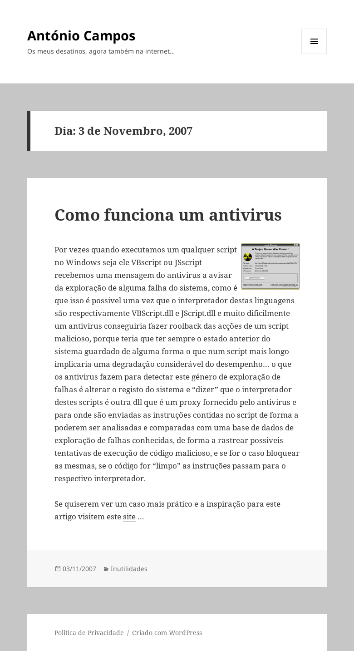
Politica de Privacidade (89, 632)
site (129, 516)
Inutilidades (129, 568)
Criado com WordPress (167, 632)
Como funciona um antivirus (168, 214)
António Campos (81, 35)
